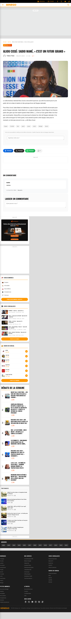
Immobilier (6, 292)
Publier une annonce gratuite (14, 306)
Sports (46, 126)
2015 (61, 552)
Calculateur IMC (27, 576)
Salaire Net (26, 570)
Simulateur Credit (28, 583)
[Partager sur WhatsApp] (30, 151)
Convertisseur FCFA (28, 565)
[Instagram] (35, 608)
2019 (40, 552)
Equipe (5, 126)
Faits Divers (2, 585)
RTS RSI (50, 589)
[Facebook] (57, 1)
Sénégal (40, 126)
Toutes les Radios (53, 580)
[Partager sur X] (19, 151)
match (34, 126)
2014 (66, 552)
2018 (45, 552)
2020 (35, 552)
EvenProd (51, 570)
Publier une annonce (4, 609)
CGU (25, 602)
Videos (1, 587)
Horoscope (26, 578)
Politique (2, 565)
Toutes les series (14, 346)
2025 (8, 552)
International (3, 574)
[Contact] (51, 1)
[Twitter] (61, 1)
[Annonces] (41, 1)
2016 (55, 552)
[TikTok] (42, 608)
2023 (19, 552)
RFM (50, 582)
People (1, 576)
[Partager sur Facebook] (8, 151)
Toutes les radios (14, 387)
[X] (29, 608)
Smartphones (6, 299)
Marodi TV (51, 567)
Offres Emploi (27, 580)
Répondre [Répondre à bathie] (20, 197)
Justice (1, 570)
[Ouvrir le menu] (2, 4)
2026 (3, 552)
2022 (24, 552)
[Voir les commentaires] (39, 151)
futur (18, 126)
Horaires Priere (27, 572)
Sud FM (50, 586)
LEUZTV (50, 572)
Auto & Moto (6, 296)
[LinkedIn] (39, 608)
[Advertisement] (35, 22)
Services (5, 302)
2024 (14, 552)
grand (23, 126)
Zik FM (50, 584)
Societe (1, 567)
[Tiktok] (69, 1)
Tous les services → (28, 585)
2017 (50, 552)
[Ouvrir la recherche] (68, 4)
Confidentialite (27, 600)
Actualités (7, 45)
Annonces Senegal (4, 596)
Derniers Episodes (53, 565)
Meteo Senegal (27, 567)
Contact (26, 598)
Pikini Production (52, 574)
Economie (2, 572)
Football (12, 126)
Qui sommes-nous (28, 596)
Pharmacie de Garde (28, 574)
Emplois (5, 289)
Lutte (1, 583)
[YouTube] (65, 1)
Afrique (1, 589)
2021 (29, 552)
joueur (28, 126)
